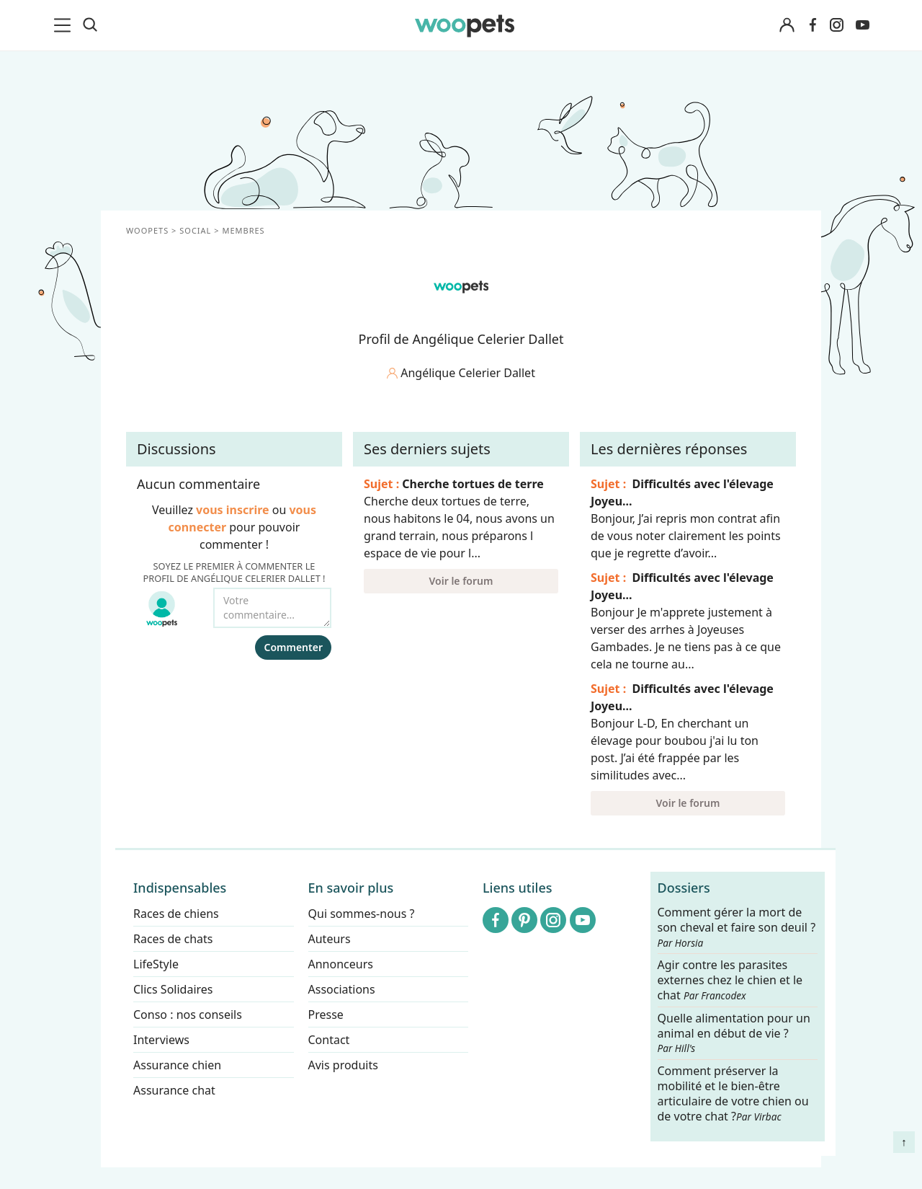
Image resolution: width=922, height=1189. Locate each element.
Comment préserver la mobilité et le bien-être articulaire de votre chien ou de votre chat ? (733, 1093)
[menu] (65, 25)
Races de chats (172, 939)
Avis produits (343, 1065)
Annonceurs (340, 964)
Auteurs (329, 939)
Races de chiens (176, 913)
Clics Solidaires (173, 989)
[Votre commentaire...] (272, 608)
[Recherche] (90, 25)
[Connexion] (787, 25)
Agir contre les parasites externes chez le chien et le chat (730, 981)
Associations (341, 989)
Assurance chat (174, 1090)
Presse (326, 1014)
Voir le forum (461, 581)
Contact (329, 1040)
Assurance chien (177, 1065)
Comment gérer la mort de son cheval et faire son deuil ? (737, 927)
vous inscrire (232, 510)
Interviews (161, 1040)
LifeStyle (156, 964)
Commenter (293, 647)
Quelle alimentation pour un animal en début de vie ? (734, 1033)
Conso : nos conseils (187, 1014)
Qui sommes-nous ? (361, 913)
